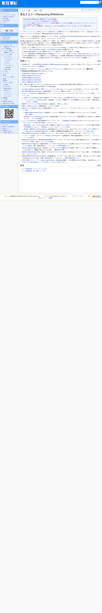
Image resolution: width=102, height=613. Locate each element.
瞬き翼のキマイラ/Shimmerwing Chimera (36, 116)
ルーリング (6, 73)
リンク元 (5, 124)
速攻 (46, 139)
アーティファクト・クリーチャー (56, 93)
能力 (90, 41)
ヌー (35, 53)
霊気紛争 (96, 97)
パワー (91, 143)
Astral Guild (6, 39)
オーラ (46, 89)
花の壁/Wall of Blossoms (66, 36)
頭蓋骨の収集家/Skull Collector (31, 78)
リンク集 (5, 99)
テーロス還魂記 (37, 118)
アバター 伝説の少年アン (59, 162)
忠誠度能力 (66, 120)
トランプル (67, 31)
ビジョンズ (25, 53)
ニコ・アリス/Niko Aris (29, 120)
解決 (37, 45)
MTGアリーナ (8, 90)
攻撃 (68, 97)
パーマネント (57, 91)
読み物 (6, 84)
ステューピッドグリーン (45, 47)
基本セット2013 (62, 104)
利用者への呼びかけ (8, 101)
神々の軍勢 (29, 114)
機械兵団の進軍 (59, 150)
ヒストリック (8, 94)
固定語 (47, 158)
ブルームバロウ (32, 154)
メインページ (6, 13)
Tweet (82, 5)
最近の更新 (6, 18)
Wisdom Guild (6, 37)
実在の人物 (7, 69)
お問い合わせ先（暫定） (9, 103)
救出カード (45, 86)
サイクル (35, 66)
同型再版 (38, 64)
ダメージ (31, 122)
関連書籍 (5, 97)
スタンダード (9, 58)
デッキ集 (5, 71)
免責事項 (51, 198)
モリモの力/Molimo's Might (53, 49)
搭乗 (43, 139)
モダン (7, 61)
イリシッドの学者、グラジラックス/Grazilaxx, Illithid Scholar (42, 135)
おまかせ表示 (6, 20)
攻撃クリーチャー (80, 148)
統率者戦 (8, 67)
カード (92, 43)
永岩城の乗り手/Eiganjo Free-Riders (33, 73)
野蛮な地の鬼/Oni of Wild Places (31, 80)
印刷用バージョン (7, 130)
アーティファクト (85, 93)
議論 (29, 10)
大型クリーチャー (80, 31)
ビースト (47, 55)
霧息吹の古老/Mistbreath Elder (31, 152)
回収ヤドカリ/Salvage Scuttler (33, 97)
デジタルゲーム (7, 86)
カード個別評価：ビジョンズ (31, 169)
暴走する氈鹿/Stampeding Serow (80, 55)
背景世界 (5, 80)
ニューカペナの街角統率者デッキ (59, 145)
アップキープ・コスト (27, 31)
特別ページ (6, 128)
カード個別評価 (7, 48)
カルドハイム (52, 122)
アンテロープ (73, 57)
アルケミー (8, 92)
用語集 (4, 75)
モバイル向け (4, 106)
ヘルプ (4, 22)
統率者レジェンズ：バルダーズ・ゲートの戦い (56, 127)
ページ (23, 10)
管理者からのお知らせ (8, 16)
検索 (2, 25)
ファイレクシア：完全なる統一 (85, 131)
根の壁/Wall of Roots (81, 36)
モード (42, 162)
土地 (84, 156)
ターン (41, 41)
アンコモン (44, 169)
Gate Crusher (33, 49)
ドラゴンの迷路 (53, 106)
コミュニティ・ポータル (9, 14)
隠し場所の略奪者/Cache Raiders (32, 91)
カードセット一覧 (7, 45)
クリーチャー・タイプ (60, 53)
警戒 (47, 143)
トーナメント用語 (9, 77)
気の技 (33, 162)
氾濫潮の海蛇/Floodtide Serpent (33, 112)
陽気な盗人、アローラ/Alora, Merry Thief (36, 125)
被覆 (43, 51)
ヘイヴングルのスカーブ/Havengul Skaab (34, 100)
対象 (30, 51)
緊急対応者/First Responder (30, 143)
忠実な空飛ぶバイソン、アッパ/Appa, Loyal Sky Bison (38, 160)
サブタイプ (94, 55)
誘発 (85, 41)
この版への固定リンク (8, 132)
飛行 (44, 93)
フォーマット (7, 56)
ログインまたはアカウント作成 (92, 9)
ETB (82, 160)
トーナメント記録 (7, 54)
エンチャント (53, 89)
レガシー (8, 63)
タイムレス (8, 96)
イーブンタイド (78, 91)
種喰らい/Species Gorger (29, 106)
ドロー (49, 41)
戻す (53, 31)
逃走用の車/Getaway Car (29, 139)
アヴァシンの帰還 (31, 102)
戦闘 (77, 139)
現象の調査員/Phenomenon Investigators (34, 156)
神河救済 (25, 64)
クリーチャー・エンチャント (60, 108)
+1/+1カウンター (57, 152)
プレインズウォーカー (53, 120)
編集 (99, 61)
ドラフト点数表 (8, 50)
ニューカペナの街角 (47, 141)
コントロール (27, 33)
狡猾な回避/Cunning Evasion (30, 133)
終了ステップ (72, 125)
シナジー (29, 47)
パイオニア (9, 60)
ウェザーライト (91, 47)
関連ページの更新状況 (8, 126)
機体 (50, 139)
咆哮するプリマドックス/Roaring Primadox (35, 104)
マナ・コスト (28, 36)
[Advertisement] (29, 182)
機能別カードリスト (9, 52)
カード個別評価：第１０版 (30, 171)
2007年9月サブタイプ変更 (50, 57)
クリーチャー (44, 31)
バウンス (60, 69)
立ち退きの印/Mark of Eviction (31, 89)
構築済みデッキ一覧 (9, 46)
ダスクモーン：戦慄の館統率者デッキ (66, 158)
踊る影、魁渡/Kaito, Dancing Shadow (35, 129)
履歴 (41, 10)
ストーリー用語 (8, 82)
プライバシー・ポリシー (78, 196)
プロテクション (51, 51)
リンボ (95, 41)
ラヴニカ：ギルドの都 (91, 89)
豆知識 (4, 79)
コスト (82, 100)
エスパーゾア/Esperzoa (29, 93)
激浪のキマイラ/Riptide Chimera (32, 108)
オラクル (38, 55)
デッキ (59, 47)
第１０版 (41, 49)
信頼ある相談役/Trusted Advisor (31, 75)
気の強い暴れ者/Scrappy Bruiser (31, 148)
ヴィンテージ (9, 65)
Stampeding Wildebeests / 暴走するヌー (35, 19)
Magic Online (73, 47)
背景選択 (28, 127)
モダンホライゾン (89, 133)
